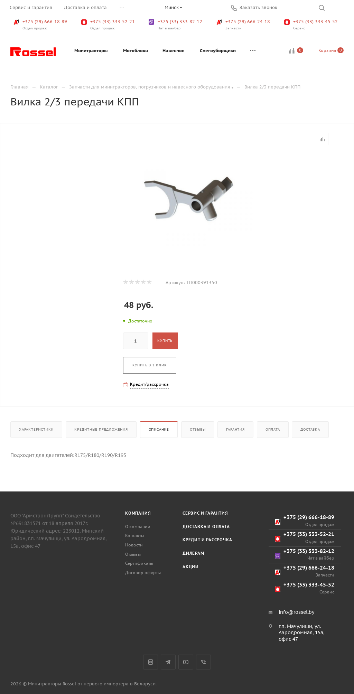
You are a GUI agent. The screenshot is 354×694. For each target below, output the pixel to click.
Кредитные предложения (101, 429)
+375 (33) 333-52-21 (109, 24)
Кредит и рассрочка (207, 539)
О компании (137, 526)
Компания (138, 513)
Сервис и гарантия (205, 513)
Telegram (168, 662)
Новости (134, 544)
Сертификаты (139, 563)
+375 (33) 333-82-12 (176, 24)
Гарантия (235, 429)
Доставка (310, 429)
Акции (191, 566)
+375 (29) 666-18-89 (41, 24)
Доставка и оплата (206, 526)
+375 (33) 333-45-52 (312, 24)
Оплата (273, 429)
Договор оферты (143, 572)
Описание (159, 429)
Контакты (134, 535)
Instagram (150, 662)
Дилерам (193, 553)
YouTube (185, 662)
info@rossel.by (296, 612)
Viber (203, 662)
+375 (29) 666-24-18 (244, 24)
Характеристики (36, 429)
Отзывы (198, 429)
